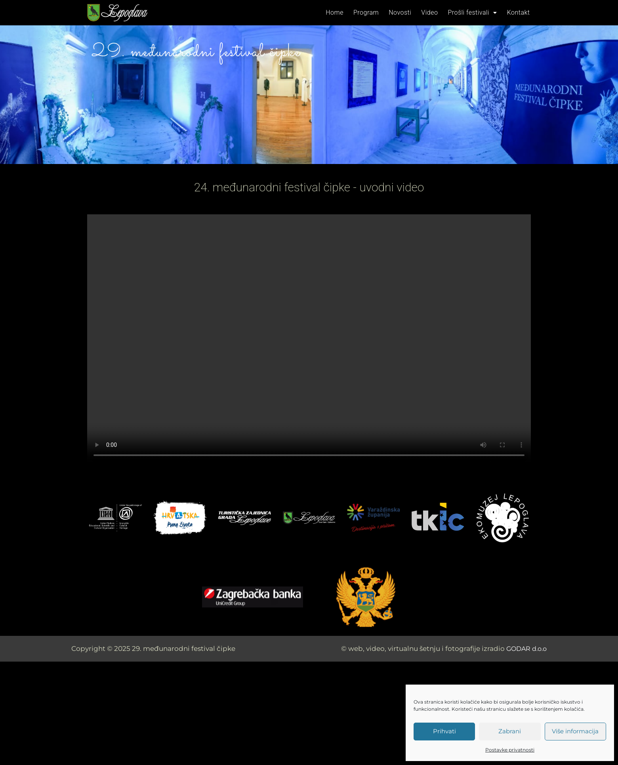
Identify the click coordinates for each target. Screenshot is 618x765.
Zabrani (509, 731)
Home (346, 12)
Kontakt (519, 12)
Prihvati (444, 731)
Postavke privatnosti (509, 750)
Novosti (407, 12)
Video (434, 12)
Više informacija (575, 731)
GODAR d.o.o (525, 648)
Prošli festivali (475, 12)
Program (374, 12)
